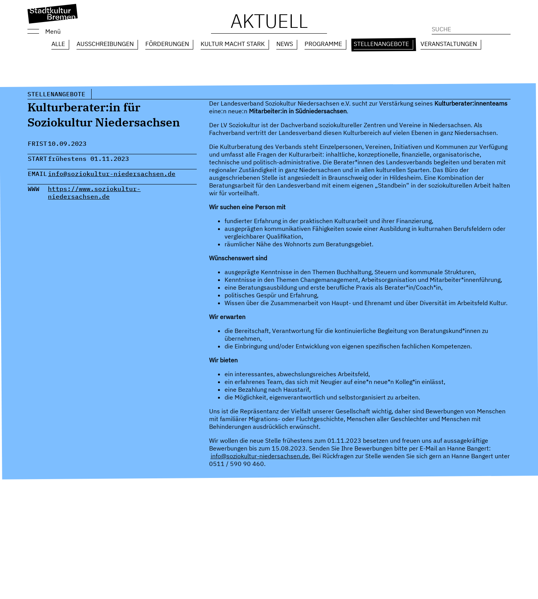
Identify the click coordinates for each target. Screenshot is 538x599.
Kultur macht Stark (233, 44)
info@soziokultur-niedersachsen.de (111, 173)
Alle (58, 44)
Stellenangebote (381, 44)
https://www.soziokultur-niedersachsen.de (94, 192)
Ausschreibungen (105, 44)
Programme (323, 44)
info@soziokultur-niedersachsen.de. (260, 456)
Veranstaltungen (449, 44)
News (284, 44)
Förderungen (167, 44)
